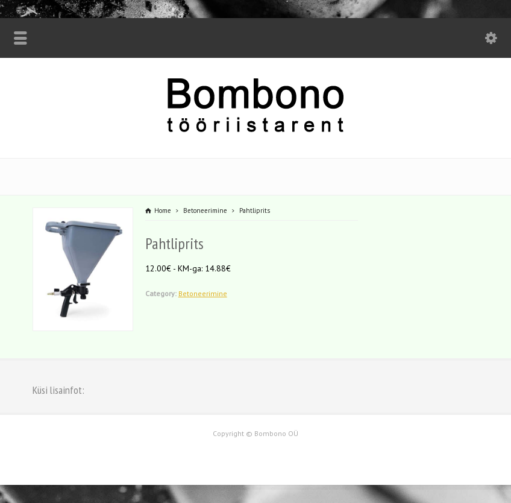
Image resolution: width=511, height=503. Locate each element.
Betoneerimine (202, 293)
